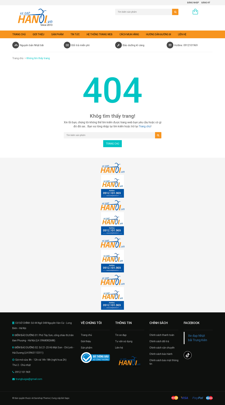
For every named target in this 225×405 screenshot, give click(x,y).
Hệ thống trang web (99, 34)
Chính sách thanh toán (161, 335)
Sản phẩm (86, 347)
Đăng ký (205, 2)
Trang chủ (19, 34)
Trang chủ (86, 335)
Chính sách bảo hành (160, 354)
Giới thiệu (38, 34)
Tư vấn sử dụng (123, 341)
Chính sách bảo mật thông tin (163, 362)
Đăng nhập (193, 2)
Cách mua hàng (129, 34)
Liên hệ (182, 34)
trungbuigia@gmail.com (29, 379)
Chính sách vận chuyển (162, 347)
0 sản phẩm (206, 12)
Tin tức (75, 34)
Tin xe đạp (121, 335)
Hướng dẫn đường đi (158, 34)
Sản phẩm (57, 34)
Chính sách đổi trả (159, 341)
